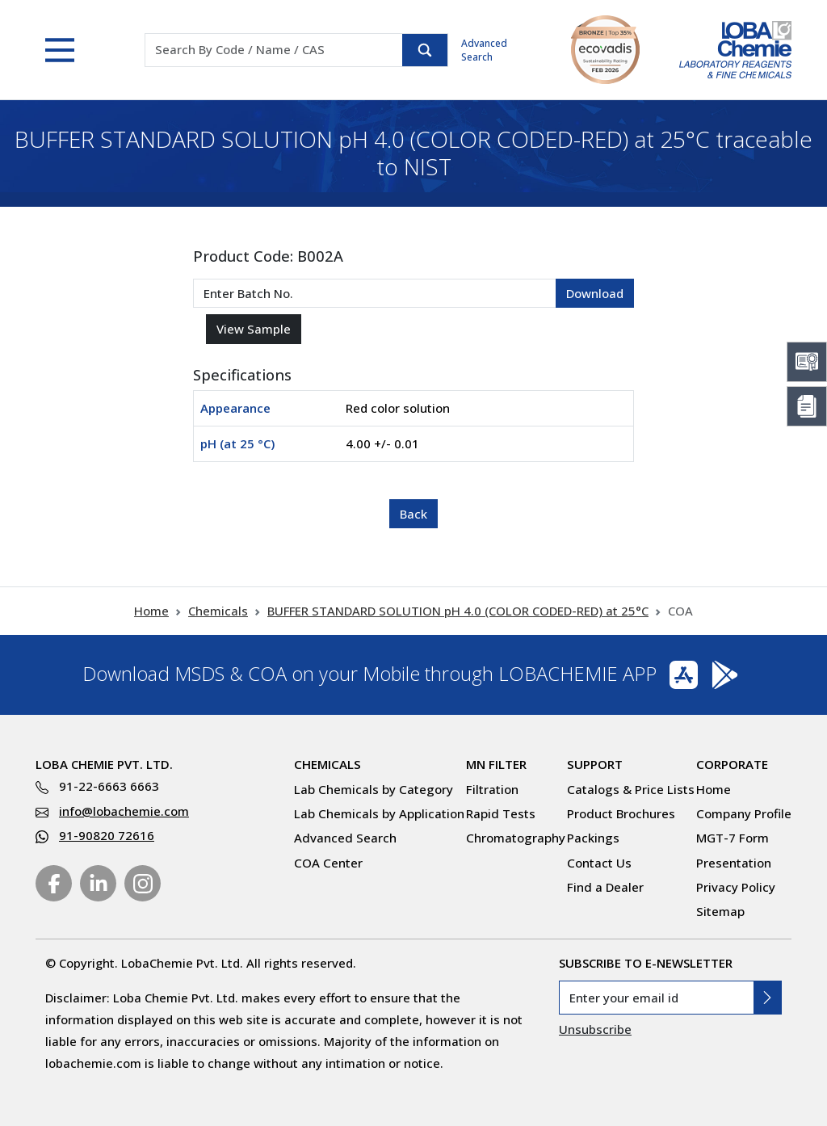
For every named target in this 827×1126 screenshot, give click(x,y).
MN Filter (496, 764)
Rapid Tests (500, 813)
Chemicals (218, 611)
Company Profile (743, 813)
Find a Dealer (605, 887)
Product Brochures (621, 813)
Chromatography (515, 838)
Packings (593, 838)
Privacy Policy (735, 887)
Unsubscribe (595, 1029)
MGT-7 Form (732, 838)
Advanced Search (484, 50)
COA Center (328, 863)
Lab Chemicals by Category (373, 789)
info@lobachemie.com (124, 811)
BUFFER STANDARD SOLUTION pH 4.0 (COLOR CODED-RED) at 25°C (458, 611)
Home (151, 611)
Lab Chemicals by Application (379, 813)
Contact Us (599, 863)
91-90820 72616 (106, 835)
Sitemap (720, 911)
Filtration (492, 789)
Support (595, 764)
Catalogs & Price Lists (631, 789)
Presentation (733, 863)
